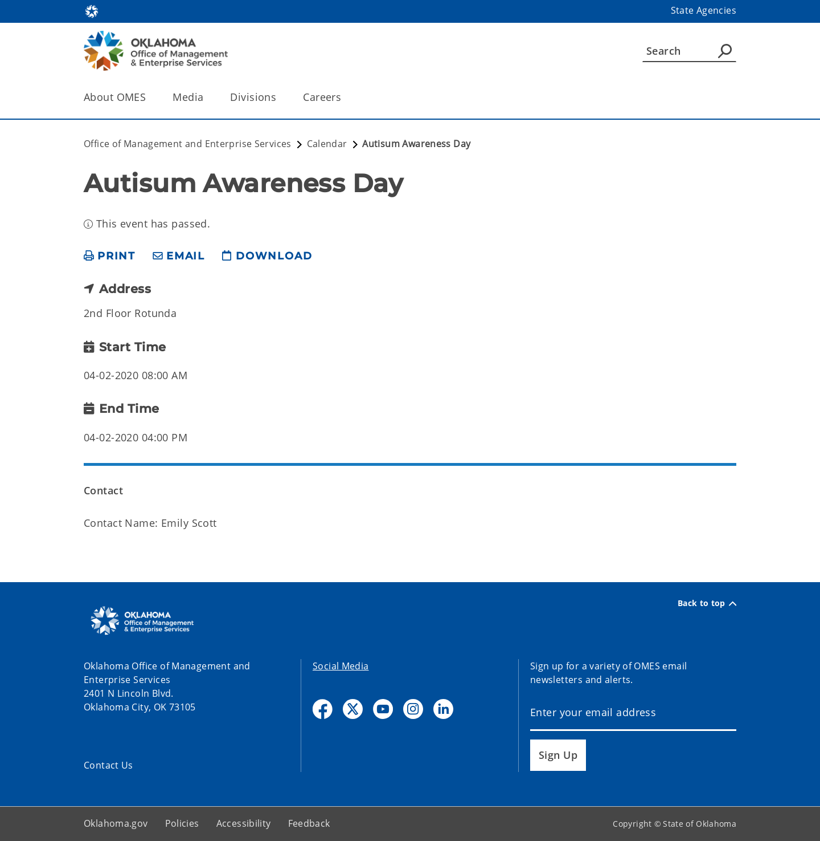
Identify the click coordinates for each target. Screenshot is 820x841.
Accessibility (243, 823)
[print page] (110, 256)
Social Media (341, 666)
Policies (182, 823)
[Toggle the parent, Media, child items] (207, 97)
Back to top (707, 603)
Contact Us (108, 765)
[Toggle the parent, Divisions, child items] (280, 97)
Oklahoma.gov (116, 823)
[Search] (689, 50)
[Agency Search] (725, 50)
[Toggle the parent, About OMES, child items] (149, 97)
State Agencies (703, 10)
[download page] (267, 256)
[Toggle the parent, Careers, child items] (344, 97)
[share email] (179, 256)
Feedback (309, 823)
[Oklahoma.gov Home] (92, 10)
